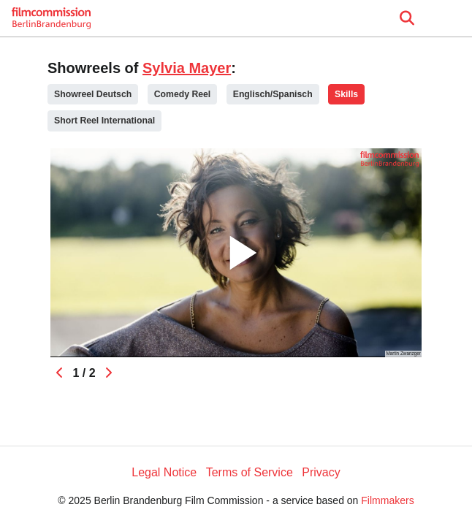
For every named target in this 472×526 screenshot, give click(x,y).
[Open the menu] (406, 18)
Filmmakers (387, 500)
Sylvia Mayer (186, 68)
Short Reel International (104, 120)
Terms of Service (249, 472)
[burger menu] (450, 18)
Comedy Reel (182, 94)
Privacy (321, 472)
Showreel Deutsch (93, 94)
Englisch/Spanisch (273, 94)
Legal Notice (164, 472)
